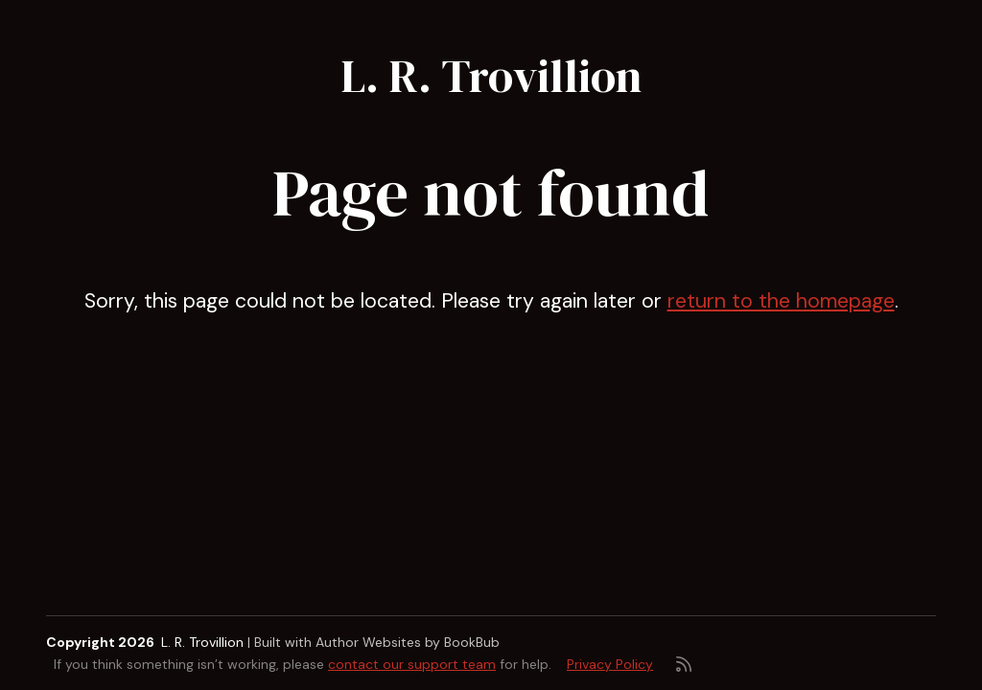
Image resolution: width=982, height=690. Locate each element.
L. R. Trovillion (491, 75)
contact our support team (412, 664)
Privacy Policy (610, 664)
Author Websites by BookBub (408, 642)
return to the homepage (781, 301)
